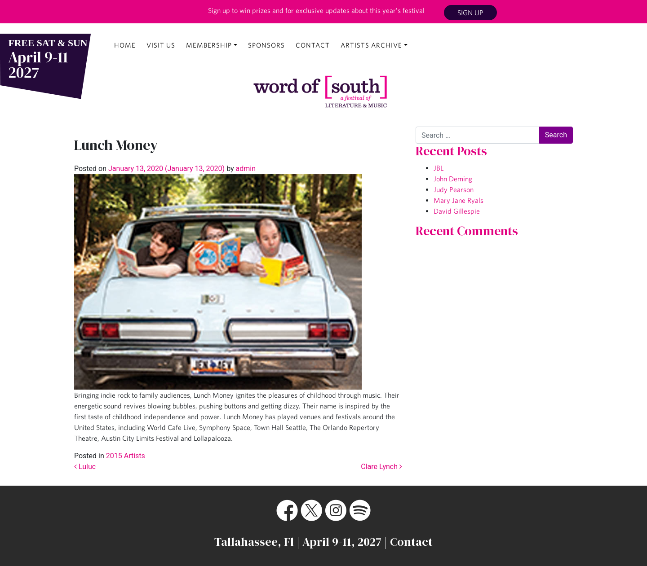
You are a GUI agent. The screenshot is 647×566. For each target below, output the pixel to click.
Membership (209, 45)
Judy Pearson (454, 189)
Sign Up (470, 13)
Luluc (85, 466)
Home (125, 45)
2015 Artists (125, 456)
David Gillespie (457, 211)
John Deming (453, 179)
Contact (313, 45)
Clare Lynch (381, 466)
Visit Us (160, 45)
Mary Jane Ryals (458, 200)
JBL (438, 168)
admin (245, 168)
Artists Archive (371, 45)
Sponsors (266, 45)
